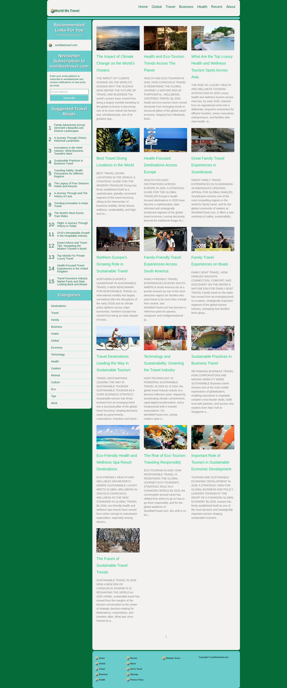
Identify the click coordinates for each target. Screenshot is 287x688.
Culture (55, 382)
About (230, 7)
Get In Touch (136, 669)
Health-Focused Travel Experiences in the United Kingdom (72, 268)
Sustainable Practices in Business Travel (68, 162)
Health (202, 7)
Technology (58, 354)
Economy (56, 347)
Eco (53, 389)
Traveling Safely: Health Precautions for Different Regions (68, 173)
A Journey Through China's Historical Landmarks (70, 139)
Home (143, 7)
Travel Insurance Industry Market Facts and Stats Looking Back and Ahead (72, 281)
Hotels (55, 333)
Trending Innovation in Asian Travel (71, 205)
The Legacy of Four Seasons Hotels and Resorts (71, 185)
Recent (216, 7)
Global (157, 7)
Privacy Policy (137, 680)
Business (186, 7)
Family (55, 319)
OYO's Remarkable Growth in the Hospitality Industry (73, 234)
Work (54, 403)
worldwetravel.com (66, 45)
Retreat (55, 375)
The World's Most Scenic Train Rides (69, 214)
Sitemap (134, 674)
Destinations (58, 305)
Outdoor (56, 368)
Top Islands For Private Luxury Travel (71, 257)
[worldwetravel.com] (65, 8)
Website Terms (173, 658)
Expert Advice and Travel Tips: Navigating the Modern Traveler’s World (72, 245)
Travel (170, 7)
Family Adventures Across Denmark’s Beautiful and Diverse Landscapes (69, 127)
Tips (53, 396)
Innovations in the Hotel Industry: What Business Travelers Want (68, 150)
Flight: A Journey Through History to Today (72, 224)
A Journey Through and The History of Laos (71, 195)
